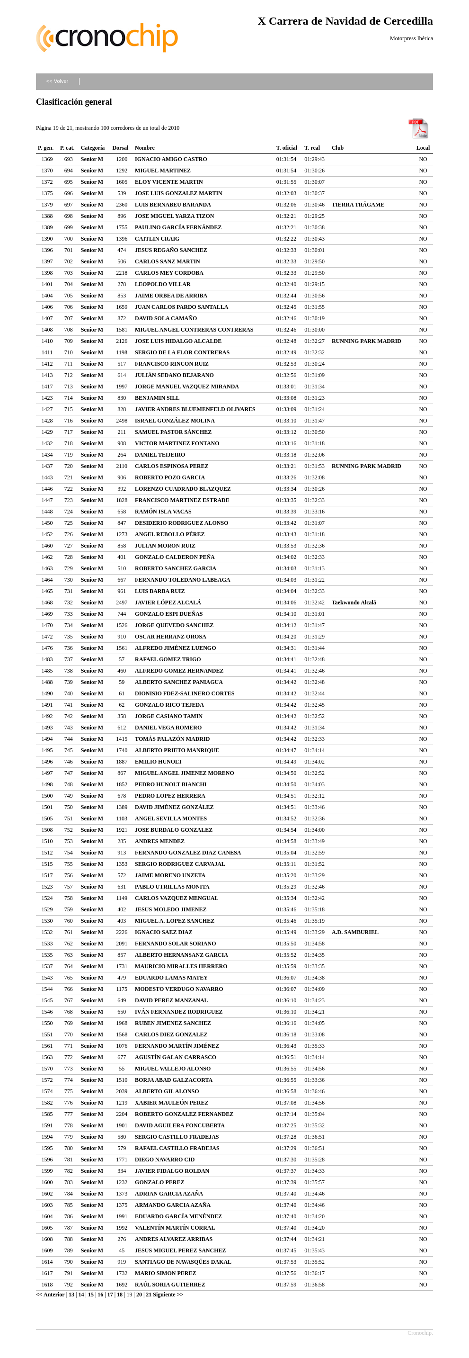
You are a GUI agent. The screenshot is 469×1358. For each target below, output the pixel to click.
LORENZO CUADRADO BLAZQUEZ (183, 489)
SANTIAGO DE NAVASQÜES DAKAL (183, 1262)
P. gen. (45, 147)
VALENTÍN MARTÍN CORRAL (175, 1227)
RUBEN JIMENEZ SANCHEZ (173, 1023)
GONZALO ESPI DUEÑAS (169, 614)
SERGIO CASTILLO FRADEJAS (177, 1136)
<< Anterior (50, 1294)
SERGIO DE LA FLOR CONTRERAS (182, 352)
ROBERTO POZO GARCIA (170, 477)
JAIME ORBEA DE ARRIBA (171, 295)
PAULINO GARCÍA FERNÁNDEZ (178, 227)
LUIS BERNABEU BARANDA (173, 204)
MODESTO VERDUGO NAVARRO (179, 989)
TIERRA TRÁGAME (358, 204)
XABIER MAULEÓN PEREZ (171, 1102)
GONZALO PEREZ (159, 1182)
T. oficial (286, 147)
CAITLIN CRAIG (157, 238)
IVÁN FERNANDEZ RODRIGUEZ (178, 1011)
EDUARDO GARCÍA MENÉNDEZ (178, 1216)
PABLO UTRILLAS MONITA (172, 886)
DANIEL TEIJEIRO (160, 454)
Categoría (93, 147)
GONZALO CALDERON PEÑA (175, 557)
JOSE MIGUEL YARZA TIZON (174, 216)
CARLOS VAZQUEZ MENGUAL (176, 898)
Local (423, 147)
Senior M (92, 159)
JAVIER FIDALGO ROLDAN (172, 1171)
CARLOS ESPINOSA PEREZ (171, 466)
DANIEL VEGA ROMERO (168, 727)
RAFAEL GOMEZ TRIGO (168, 659)
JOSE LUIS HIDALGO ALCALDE (178, 341)
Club (338, 147)
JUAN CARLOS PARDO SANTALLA (181, 307)
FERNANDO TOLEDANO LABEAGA (182, 579)
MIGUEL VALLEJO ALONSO (173, 1068)
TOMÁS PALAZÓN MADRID (172, 739)
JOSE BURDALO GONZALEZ (173, 830)
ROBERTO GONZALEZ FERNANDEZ (184, 1114)
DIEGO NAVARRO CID (165, 1159)
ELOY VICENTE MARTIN (169, 182)
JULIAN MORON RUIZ (165, 545)
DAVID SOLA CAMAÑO (166, 318)
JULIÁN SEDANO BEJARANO (174, 375)
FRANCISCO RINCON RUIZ (172, 363)
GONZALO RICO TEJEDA (169, 704)
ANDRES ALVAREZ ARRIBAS (173, 1239)
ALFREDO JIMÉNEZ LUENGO (175, 648)
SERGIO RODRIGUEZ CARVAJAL (180, 864)
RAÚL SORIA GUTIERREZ (170, 1284)
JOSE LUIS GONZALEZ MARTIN (178, 193)
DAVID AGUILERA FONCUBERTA (180, 1125)
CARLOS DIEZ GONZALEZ (171, 1034)
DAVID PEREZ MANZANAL (171, 1000)
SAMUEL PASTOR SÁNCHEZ (173, 432)
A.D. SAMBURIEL (355, 932)
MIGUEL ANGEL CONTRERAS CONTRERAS (194, 329)
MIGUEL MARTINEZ (163, 170)
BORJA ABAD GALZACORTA (173, 1080)
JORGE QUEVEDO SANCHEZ (174, 625)
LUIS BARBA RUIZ (160, 591)
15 (91, 1294)
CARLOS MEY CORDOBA (169, 273)
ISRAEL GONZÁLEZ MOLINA (175, 420)
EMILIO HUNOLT (158, 761)
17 (110, 1294)
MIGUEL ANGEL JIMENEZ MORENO (184, 773)
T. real (312, 147)
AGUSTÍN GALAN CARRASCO (175, 1057)
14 (81, 1294)
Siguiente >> (168, 1294)
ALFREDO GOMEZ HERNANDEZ (179, 670)
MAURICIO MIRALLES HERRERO (181, 966)
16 (100, 1294)
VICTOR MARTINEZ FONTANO (177, 443)
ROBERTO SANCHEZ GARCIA (175, 568)
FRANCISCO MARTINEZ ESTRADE (182, 500)
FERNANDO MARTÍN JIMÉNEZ (177, 1046)
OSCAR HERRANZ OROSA (170, 636)
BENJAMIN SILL (157, 398)
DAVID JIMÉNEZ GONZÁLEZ (174, 807)
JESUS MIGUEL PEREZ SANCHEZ (180, 1250)
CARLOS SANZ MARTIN (167, 261)
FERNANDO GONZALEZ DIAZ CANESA (188, 852)
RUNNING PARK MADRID (366, 341)
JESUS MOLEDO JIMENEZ (170, 909)
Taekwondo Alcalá (354, 602)
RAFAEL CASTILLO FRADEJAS (177, 1148)
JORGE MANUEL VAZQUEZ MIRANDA (187, 386)
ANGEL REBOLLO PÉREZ (169, 534)
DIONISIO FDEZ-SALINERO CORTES (184, 693)
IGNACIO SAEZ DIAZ (163, 932)
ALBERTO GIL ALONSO (167, 1091)
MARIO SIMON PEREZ (165, 1273)
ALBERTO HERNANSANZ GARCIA (181, 955)
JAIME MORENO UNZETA (170, 875)
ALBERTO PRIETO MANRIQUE (177, 750)
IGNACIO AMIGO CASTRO (171, 159)
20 (139, 1294)
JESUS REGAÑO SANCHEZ (171, 250)
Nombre (145, 147)
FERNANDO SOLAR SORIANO (175, 943)
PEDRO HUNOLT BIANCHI (170, 784)
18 (120, 1294)
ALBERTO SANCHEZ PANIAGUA (179, 682)
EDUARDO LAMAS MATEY (171, 977)
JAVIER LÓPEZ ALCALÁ (168, 602)
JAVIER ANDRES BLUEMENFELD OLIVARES (195, 409)
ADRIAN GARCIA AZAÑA (169, 1193)
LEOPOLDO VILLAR (162, 284)
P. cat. (67, 147)
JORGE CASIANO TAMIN (169, 716)
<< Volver (57, 81)
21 (148, 1294)
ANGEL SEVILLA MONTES (171, 818)
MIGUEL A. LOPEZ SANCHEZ (174, 920)
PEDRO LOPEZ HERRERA (170, 795)
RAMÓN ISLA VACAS (163, 511)
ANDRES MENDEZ (160, 841)
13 (71, 1294)
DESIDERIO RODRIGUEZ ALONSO (181, 523)
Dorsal (120, 147)
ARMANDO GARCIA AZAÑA (173, 1205)
